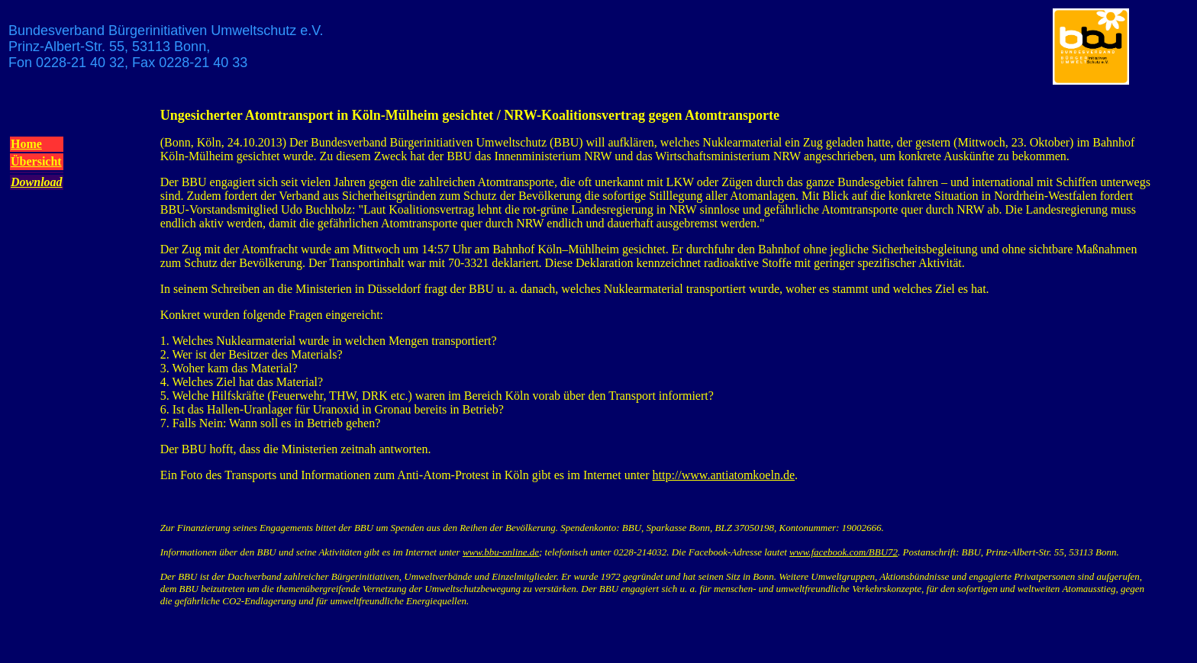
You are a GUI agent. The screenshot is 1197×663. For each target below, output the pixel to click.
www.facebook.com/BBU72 (843, 552)
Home (26, 143)
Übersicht (36, 161)
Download (37, 181)
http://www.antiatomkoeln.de (724, 474)
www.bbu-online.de (501, 552)
